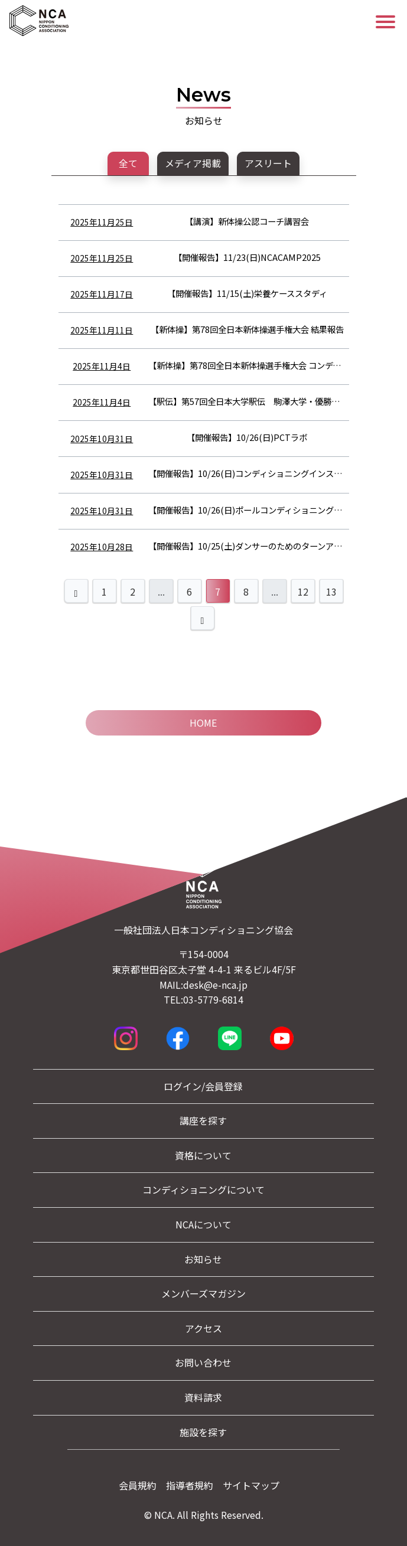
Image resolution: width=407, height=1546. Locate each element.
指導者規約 (189, 1485)
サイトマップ (251, 1485)
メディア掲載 (193, 163)
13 (331, 591)
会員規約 (138, 1485)
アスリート (268, 163)
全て (128, 163)
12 (303, 591)
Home (203, 722)
